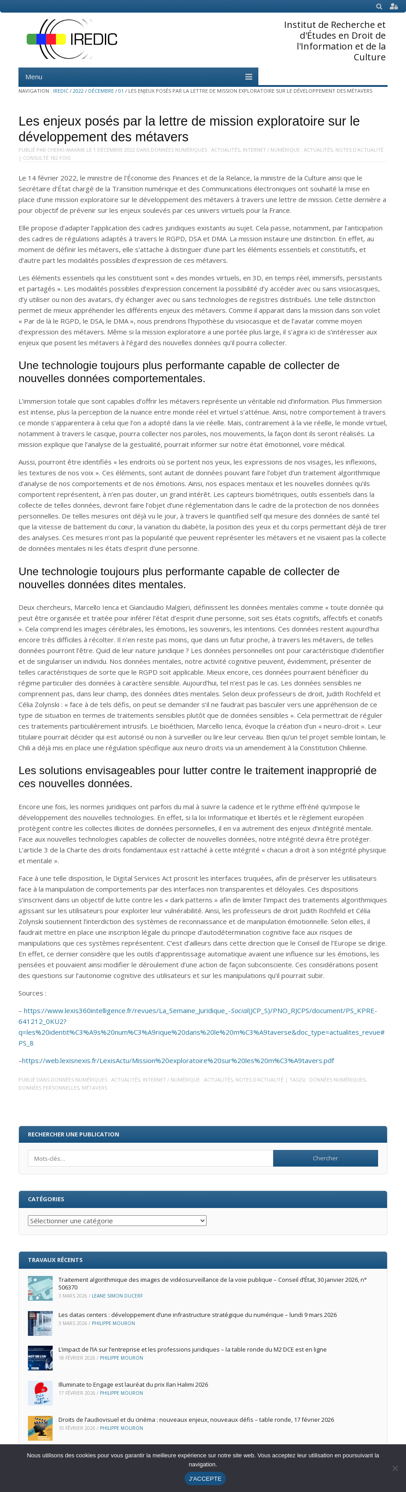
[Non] (394, 1468)
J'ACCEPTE (205, 1478)
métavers (94, 1087)
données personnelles (48, 1087)
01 (121, 90)
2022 (78, 90)
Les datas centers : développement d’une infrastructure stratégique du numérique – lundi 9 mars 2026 (198, 1315)
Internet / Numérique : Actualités (288, 149)
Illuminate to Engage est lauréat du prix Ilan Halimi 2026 (133, 1384)
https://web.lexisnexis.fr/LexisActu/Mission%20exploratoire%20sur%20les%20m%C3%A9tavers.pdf (178, 1060)
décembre (101, 90)
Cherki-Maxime (66, 149)
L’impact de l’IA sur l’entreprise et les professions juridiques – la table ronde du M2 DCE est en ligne (193, 1349)
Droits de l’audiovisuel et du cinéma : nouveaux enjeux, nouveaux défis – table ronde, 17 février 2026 (196, 1419)
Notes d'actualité (359, 149)
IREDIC (60, 90)
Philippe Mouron (113, 1323)
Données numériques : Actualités (195, 149)
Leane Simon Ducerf (117, 1296)
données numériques (337, 1079)
